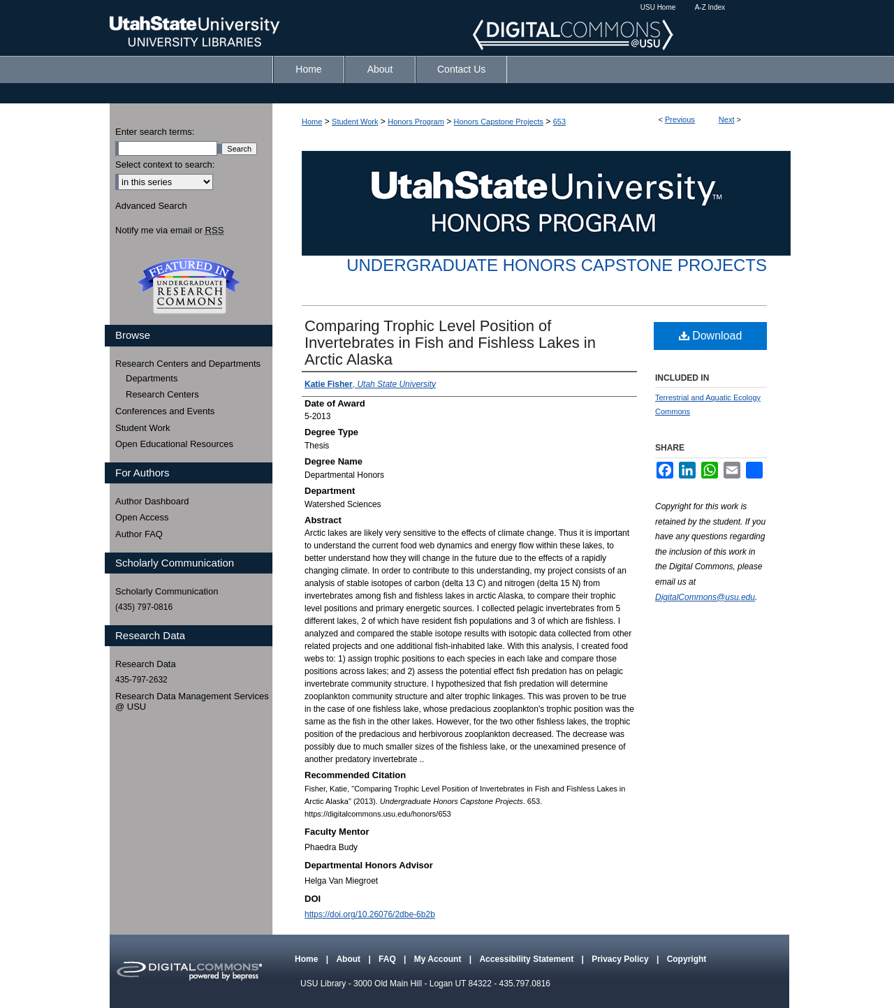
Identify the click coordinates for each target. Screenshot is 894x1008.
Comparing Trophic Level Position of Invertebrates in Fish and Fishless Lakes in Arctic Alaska (450, 342)
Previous (680, 119)
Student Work (355, 121)
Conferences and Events (164, 411)
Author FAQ (139, 534)
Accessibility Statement (527, 959)
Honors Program (416, 121)
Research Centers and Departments (188, 363)
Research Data (145, 664)
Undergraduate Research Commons (188, 286)
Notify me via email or (169, 230)
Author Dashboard (152, 501)
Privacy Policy (621, 959)
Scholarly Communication (166, 591)
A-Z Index (710, 7)
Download (710, 336)
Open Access (142, 517)
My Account (439, 959)
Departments (151, 378)
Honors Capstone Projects (498, 121)
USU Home (658, 7)
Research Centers (162, 394)
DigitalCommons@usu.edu (705, 597)
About (349, 959)
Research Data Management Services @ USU (192, 702)
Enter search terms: (154, 131)
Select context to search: (164, 164)
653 (559, 121)
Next (727, 119)
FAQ (388, 959)
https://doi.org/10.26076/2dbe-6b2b (370, 914)
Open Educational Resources (174, 444)
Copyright (687, 959)
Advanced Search (151, 205)
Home (312, 121)
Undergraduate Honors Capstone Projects (556, 265)
